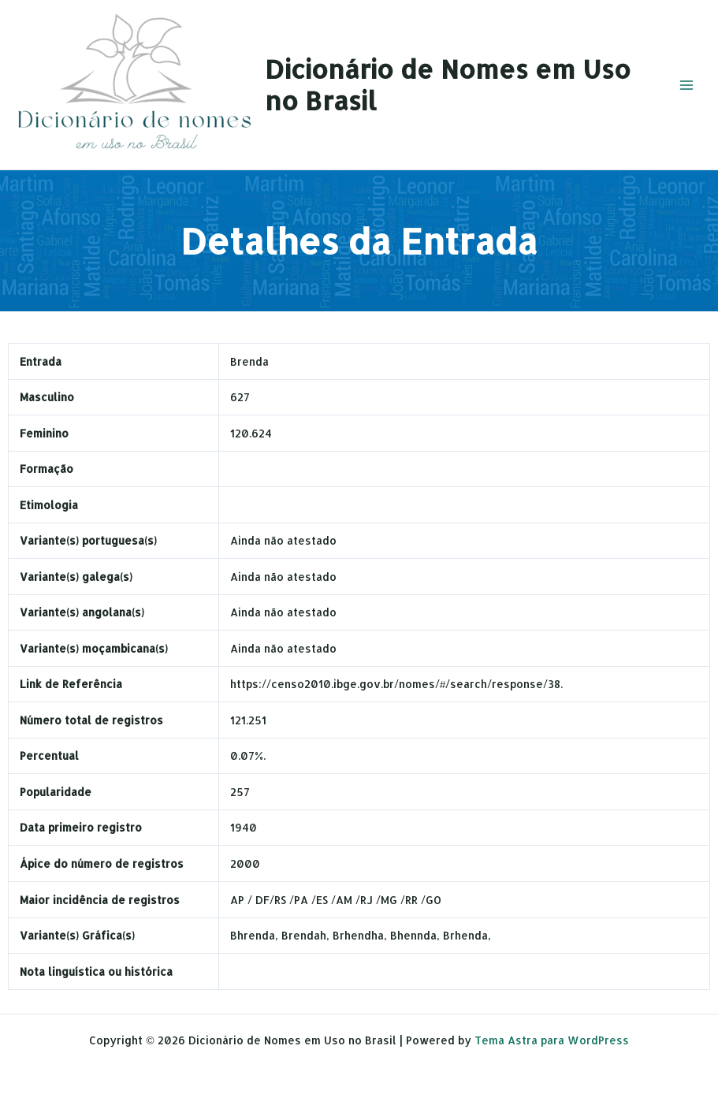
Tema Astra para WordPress (551, 1040)
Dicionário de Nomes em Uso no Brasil (448, 84)
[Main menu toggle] (687, 85)
